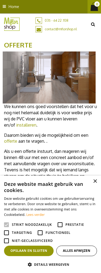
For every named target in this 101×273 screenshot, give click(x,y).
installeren (26, 125)
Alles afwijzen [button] (76, 250)
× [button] (95, 181)
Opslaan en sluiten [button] (29, 250)
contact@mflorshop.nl (61, 29)
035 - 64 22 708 (56, 21)
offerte (10, 141)
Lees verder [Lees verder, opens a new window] (35, 214)
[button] (50, 264)
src (93, 24)
